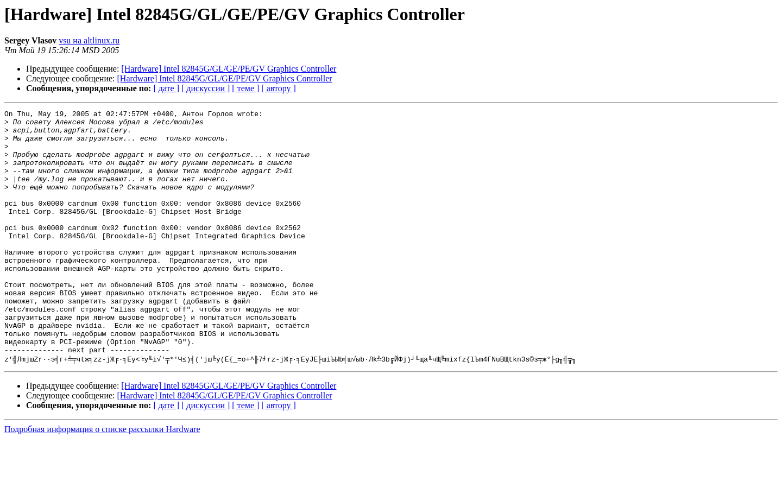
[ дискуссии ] (205, 88)
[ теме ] (245, 88)
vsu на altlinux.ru (89, 40)
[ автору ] (278, 88)
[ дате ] (166, 88)
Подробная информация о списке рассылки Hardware (102, 478)
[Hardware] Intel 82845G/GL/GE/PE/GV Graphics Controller (228, 68)
